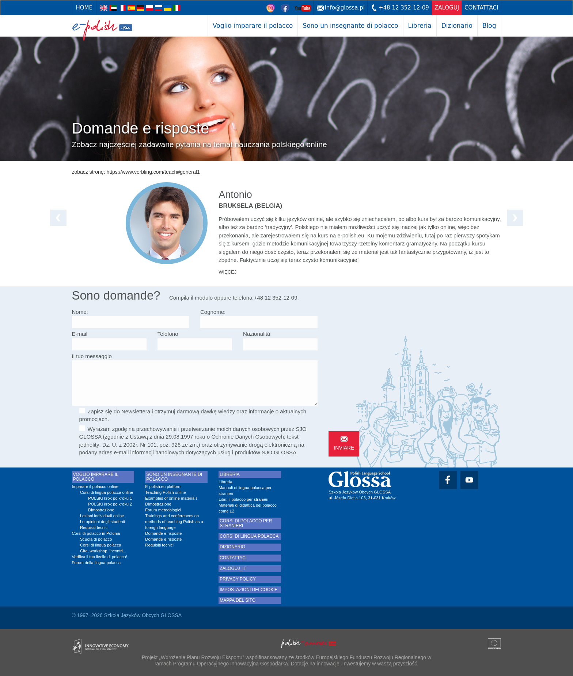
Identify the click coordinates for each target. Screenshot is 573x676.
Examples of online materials (171, 498)
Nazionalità (256, 334)
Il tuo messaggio (92, 356)
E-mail (80, 334)
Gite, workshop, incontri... (103, 551)
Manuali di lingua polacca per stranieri (245, 490)
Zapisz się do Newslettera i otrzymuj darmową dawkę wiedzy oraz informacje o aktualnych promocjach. (193, 415)
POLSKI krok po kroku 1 (110, 498)
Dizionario (457, 25)
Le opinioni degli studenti (102, 521)
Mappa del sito (237, 600)
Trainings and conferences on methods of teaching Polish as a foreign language (174, 522)
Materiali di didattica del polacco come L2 (248, 508)
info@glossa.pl (345, 7)
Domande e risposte (163, 533)
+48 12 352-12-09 (404, 7)
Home (84, 7)
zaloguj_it (233, 568)
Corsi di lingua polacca (100, 545)
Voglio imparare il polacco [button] (253, 25)
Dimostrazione (101, 510)
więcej (227, 272)
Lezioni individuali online (102, 516)
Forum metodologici (163, 510)
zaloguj (447, 7)
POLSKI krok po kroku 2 (110, 504)
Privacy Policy (238, 579)
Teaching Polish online (165, 492)
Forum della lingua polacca (96, 562)
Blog (489, 25)
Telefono (168, 334)
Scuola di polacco (96, 539)
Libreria (420, 25)
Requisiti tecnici (94, 527)
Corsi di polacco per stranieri (246, 523)
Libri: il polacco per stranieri (243, 499)
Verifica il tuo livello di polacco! (99, 557)
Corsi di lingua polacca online (106, 492)
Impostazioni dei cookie (248, 589)
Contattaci (481, 7)
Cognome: (212, 312)
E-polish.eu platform (163, 486)
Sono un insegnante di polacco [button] (350, 25)
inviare (344, 448)
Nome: (80, 312)
